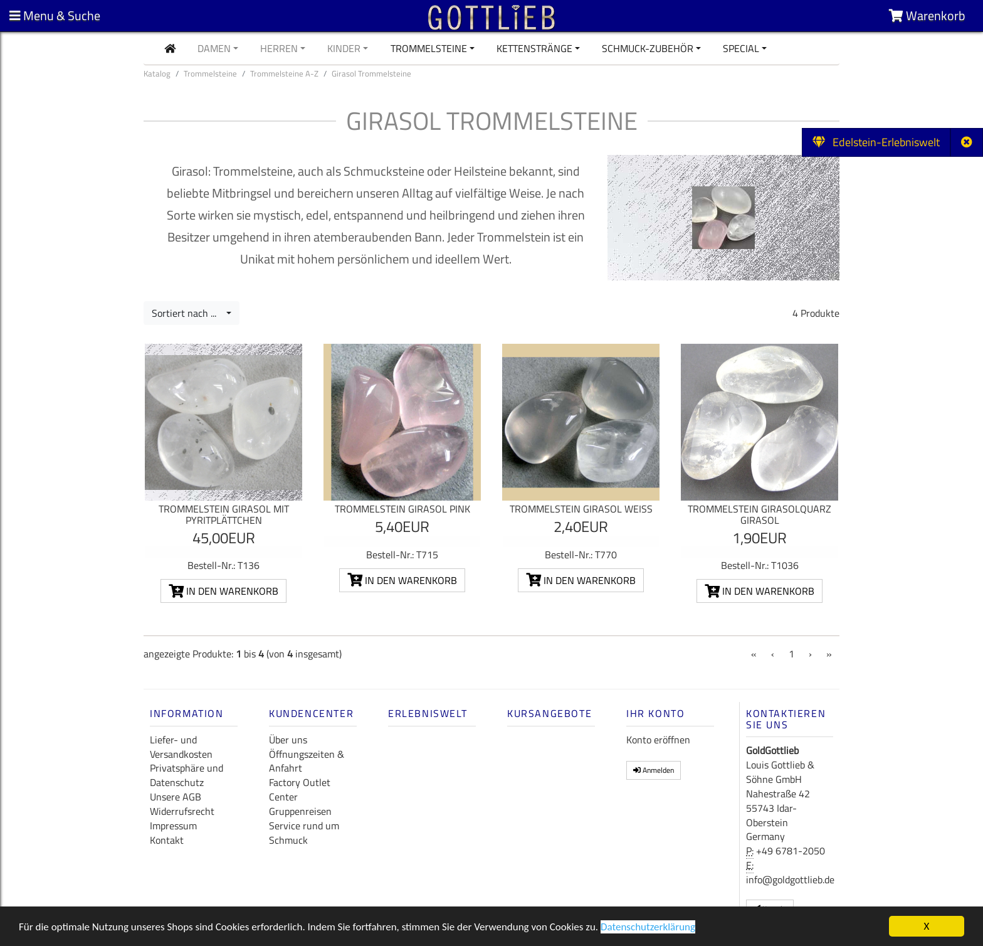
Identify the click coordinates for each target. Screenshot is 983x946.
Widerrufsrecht (182, 811)
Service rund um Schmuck (304, 833)
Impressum (173, 825)
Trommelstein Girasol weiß (581, 508)
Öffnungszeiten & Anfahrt (306, 761)
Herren (279, 48)
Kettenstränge (534, 48)
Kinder (343, 48)
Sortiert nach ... (188, 313)
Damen (214, 48)
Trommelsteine (429, 48)
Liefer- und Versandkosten (181, 747)
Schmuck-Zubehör (647, 48)
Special (741, 48)
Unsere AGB (175, 796)
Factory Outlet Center (299, 789)
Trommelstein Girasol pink (402, 508)
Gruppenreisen (300, 811)
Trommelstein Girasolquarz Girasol (759, 514)
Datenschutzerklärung (648, 928)
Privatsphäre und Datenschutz (186, 775)
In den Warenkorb (223, 590)
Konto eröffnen (658, 739)
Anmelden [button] (653, 770)
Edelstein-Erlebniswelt (876, 142)
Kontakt (167, 840)
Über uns (288, 739)
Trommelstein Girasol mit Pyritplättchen (224, 514)
